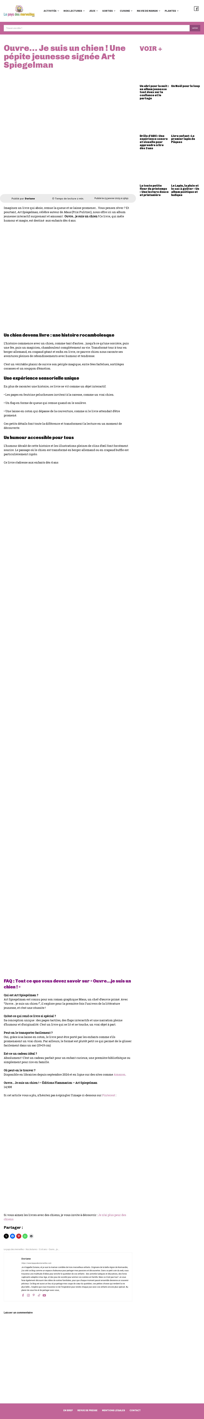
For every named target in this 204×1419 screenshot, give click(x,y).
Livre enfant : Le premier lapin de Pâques (183, 139)
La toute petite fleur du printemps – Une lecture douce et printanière (154, 190)
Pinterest (108, 1095)
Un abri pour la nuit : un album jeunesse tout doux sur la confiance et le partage (154, 92)
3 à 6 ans (43, 1249)
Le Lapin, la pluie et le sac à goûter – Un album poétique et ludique (185, 190)
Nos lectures (31, 1249)
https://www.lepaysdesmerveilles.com (36, 1263)
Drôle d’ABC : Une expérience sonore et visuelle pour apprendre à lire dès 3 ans (154, 142)
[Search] (195, 28)
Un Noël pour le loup (185, 86)
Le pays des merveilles (14, 1249)
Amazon (119, 1074)
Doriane (30, 199)
